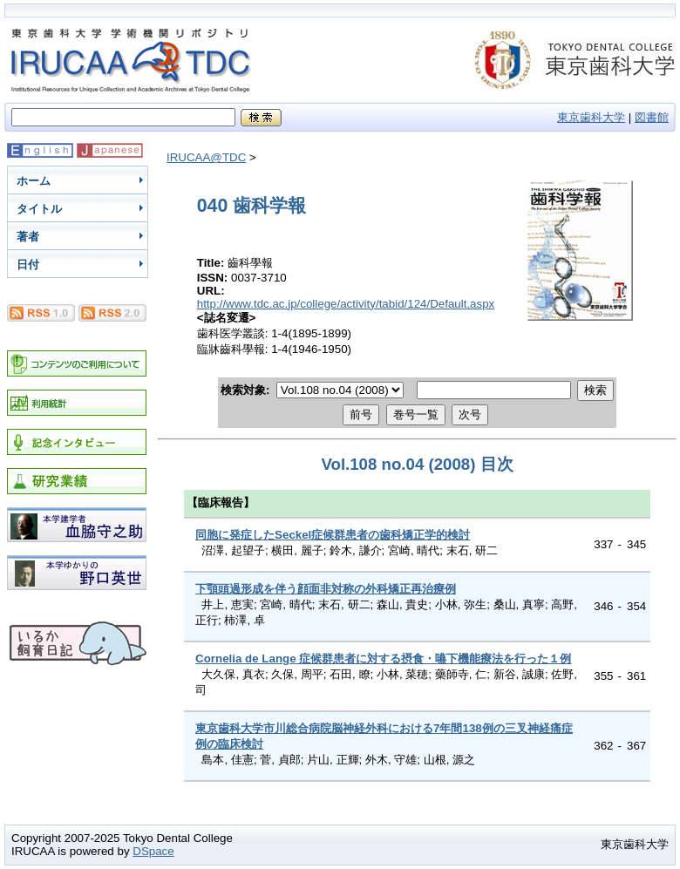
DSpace (153, 851)
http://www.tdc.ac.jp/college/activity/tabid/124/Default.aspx (346, 303)
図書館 (652, 117)
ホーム (34, 180)
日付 (28, 264)
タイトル (39, 208)
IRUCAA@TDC (206, 157)
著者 (28, 236)
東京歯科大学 (591, 117)
